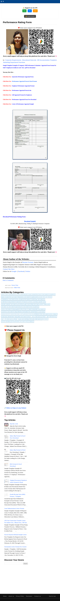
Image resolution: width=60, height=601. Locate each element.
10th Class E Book (7, 294)
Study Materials (6, 321)
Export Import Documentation (11, 304)
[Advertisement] (16, 576)
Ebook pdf (21, 301)
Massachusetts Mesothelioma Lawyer (13, 314)
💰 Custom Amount (30, 16)
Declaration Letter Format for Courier (15, 547)
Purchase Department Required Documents (15, 316)
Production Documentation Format (46, 314)
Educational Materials (29, 60)
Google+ (14, 271)
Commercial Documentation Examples (13, 299)
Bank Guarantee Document (10, 297)
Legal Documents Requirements (11, 309)
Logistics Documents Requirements (12, 311)
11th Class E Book (18, 294)
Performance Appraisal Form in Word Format (24, 81)
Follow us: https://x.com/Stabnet (16, 408)
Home (5, 596)
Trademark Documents (19, 321)
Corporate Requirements (13, 60)
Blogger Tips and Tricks (44, 297)
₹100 (35, 10)
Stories (46, 319)
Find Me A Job (14, 424)
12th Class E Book (30, 294)
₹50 (30, 10)
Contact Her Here (8, 269)
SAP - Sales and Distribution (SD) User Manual (28, 319)
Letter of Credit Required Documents (33, 309)
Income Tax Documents (8, 306)
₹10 (24, 10)
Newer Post (14, 285)
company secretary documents (35, 299)
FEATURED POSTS (26, 304)
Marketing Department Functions (14, 62)
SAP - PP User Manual (8, 319)
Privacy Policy (20, 596)
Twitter (27, 271)
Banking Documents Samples (27, 297)
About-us (11, 596)
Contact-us (37, 596)
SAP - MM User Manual (50, 316)
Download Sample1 (30, 221)
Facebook (21, 271)
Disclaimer (29, 596)
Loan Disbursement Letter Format (14, 508)
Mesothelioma (30, 314)
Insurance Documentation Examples (28, 306)
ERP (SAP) (42, 301)
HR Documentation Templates (47, 60)
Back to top (52, 596)
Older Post (17, 287)
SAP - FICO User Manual (35, 316)
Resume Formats (28, 262)
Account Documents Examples (46, 294)
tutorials (31, 321)
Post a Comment (8, 280)
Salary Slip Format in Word (17, 450)
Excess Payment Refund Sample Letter (15, 534)
